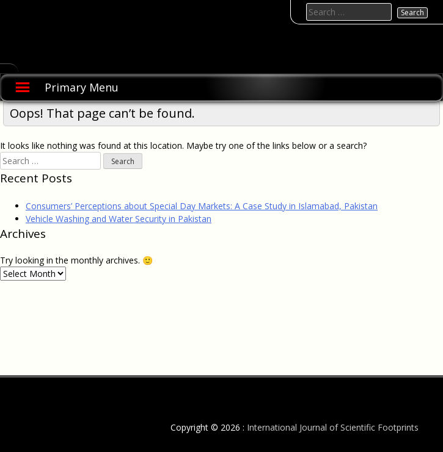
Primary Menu (82, 87)
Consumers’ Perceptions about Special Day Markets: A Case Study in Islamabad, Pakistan (202, 206)
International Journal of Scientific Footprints (333, 427)
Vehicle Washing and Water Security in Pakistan (118, 218)
